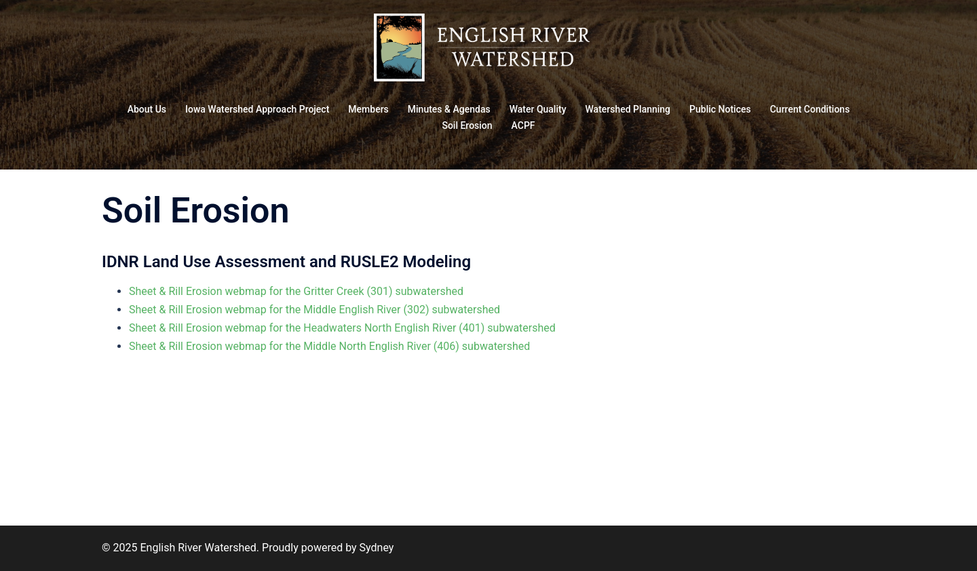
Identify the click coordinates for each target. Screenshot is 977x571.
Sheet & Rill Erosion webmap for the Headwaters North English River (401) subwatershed (342, 327)
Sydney (377, 547)
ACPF (523, 125)
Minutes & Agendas (449, 109)
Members (368, 109)
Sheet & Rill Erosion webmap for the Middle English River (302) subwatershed (314, 309)
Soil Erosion (467, 125)
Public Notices (720, 109)
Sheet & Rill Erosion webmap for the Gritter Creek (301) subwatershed (296, 291)
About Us (147, 109)
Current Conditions (810, 109)
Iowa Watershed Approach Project (257, 109)
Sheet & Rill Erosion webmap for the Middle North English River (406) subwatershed (329, 346)
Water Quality (538, 109)
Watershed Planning (628, 109)
